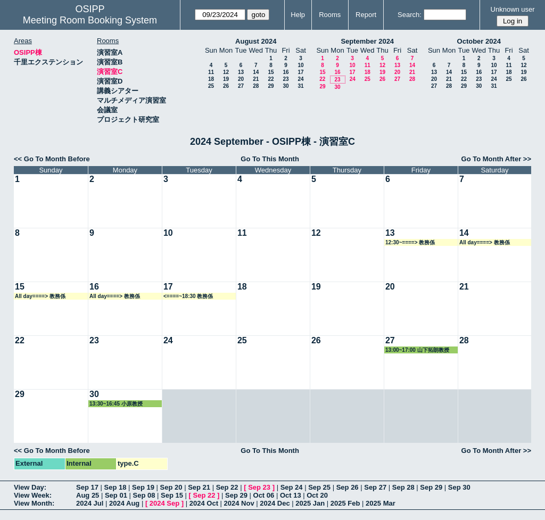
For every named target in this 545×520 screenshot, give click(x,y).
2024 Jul (89, 503)
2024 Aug (124, 503)
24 (300, 79)
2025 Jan (310, 503)
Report (366, 15)
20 (241, 79)
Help (298, 15)
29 (271, 86)
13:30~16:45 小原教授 (116, 404)
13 (241, 72)
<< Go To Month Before (52, 159)
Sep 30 (459, 487)
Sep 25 (319, 487)
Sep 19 (143, 487)
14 (256, 72)
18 (211, 79)
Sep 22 (227, 487)
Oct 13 (290, 495)
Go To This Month (270, 159)
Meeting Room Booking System (90, 20)
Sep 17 (87, 487)
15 (271, 72)
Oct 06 (264, 495)
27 (241, 86)
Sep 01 (116, 495)
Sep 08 (144, 495)
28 (256, 86)
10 (300, 65)
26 (226, 86)
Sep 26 (347, 487)
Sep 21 (199, 487)
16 (285, 72)
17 (300, 72)
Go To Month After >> (496, 159)
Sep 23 (259, 487)
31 (300, 86)
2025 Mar (380, 503)
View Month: (34, 503)
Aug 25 (87, 495)
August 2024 (255, 41)
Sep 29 (431, 487)
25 (211, 86)
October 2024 (479, 41)
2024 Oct (203, 503)
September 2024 (367, 41)
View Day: (30, 487)
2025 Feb (345, 503)
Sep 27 (375, 487)
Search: (410, 15)
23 (285, 79)
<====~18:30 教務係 (188, 296)
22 (271, 79)
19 (226, 79)
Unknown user (513, 9)
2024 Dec (275, 503)
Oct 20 (317, 495)
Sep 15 (172, 495)
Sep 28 (403, 487)
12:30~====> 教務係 (410, 242)
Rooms (330, 15)
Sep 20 (171, 487)
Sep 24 (291, 487)
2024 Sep (164, 503)
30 (285, 86)
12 (226, 72)
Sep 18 (115, 487)
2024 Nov (239, 503)
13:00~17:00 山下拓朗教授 (417, 350)
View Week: (33, 495)
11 (211, 72)
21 (256, 79)
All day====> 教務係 (484, 242)
